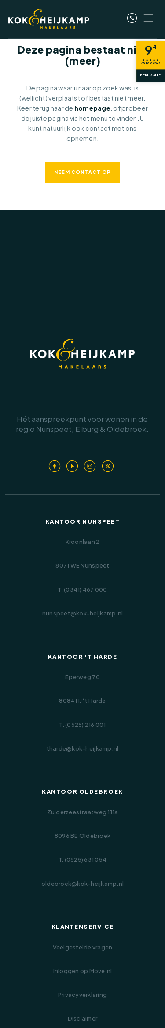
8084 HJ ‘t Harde (82, 700)
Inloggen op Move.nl (82, 970)
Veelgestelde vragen (83, 947)
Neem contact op (82, 172)
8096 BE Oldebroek (82, 835)
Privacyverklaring (82, 994)
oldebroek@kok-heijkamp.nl (82, 883)
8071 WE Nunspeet (82, 565)
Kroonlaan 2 (83, 541)
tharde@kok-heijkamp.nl (83, 748)
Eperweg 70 (82, 676)
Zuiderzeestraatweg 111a (82, 812)
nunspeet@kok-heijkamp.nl (82, 613)
